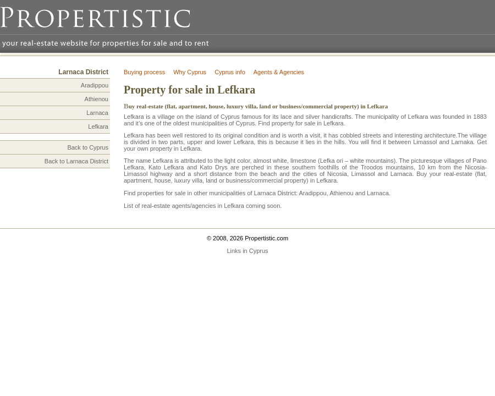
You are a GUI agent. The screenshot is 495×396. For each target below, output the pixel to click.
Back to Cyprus (87, 147)
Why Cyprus (189, 72)
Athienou (96, 99)
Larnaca (97, 112)
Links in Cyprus (247, 251)
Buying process (144, 72)
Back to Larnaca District (76, 161)
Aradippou (94, 85)
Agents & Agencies (279, 72)
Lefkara (98, 126)
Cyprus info (230, 72)
